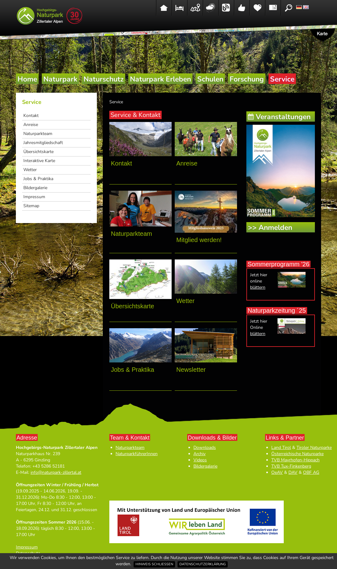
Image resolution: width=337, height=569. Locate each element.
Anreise (30, 125)
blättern (257, 287)
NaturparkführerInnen (137, 454)
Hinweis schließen (154, 564)
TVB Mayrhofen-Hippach (295, 460)
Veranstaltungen (283, 117)
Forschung (247, 79)
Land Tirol (281, 447)
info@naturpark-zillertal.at (56, 472)
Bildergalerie (35, 188)
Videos (200, 460)
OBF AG (311, 472)
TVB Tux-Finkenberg (291, 466)
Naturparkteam (37, 134)
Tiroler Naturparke (314, 447)
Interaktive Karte (39, 161)
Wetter (30, 170)
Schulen (210, 79)
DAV (292, 472)
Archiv (199, 454)
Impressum (34, 197)
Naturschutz (103, 79)
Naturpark (60, 79)
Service (282, 79)
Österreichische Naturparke (297, 454)
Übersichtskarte (38, 152)
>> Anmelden (270, 227)
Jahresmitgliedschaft (43, 143)
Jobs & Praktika (38, 179)
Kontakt (31, 116)
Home (27, 79)
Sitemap (31, 206)
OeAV (277, 472)
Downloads (204, 447)
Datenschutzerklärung (202, 564)
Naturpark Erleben (160, 79)
